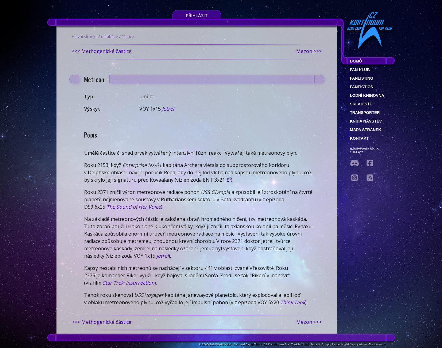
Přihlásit (197, 15)
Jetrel (168, 108)
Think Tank (292, 302)
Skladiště (361, 104)
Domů (356, 61)
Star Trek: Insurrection (128, 282)
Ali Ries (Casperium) (372, 344)
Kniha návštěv (366, 121)
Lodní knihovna (367, 95)
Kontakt (359, 138)
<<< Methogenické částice (101, 51)
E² (228, 179)
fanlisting (361, 78)
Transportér (365, 112)
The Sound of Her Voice (134, 206)
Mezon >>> (309, 51)
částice (128, 36)
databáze (109, 36)
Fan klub (360, 69)
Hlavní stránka (85, 36)
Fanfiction (362, 87)
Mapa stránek (365, 129)
